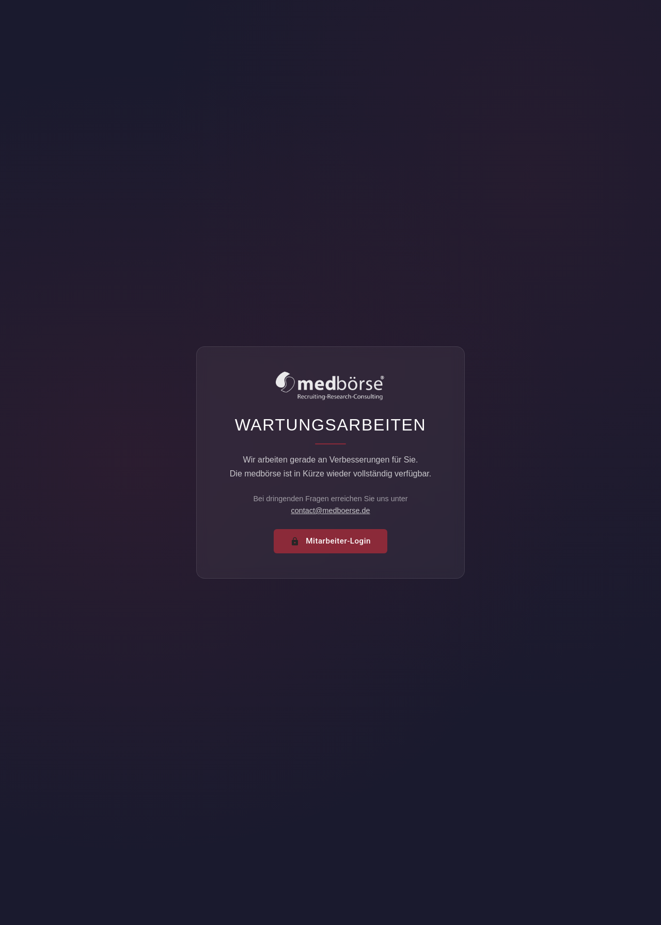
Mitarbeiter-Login (330, 541)
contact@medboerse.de (330, 510)
